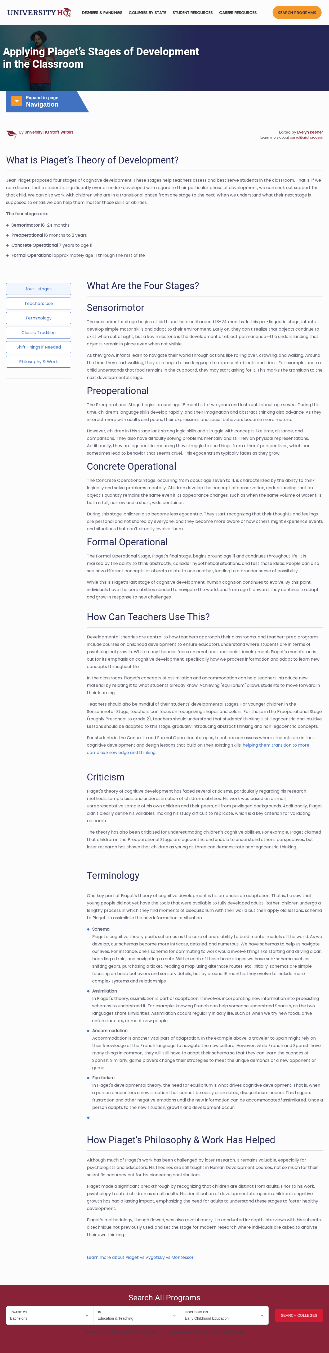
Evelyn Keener (310, 132)
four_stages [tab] (39, 289)
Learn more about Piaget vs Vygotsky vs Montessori (140, 1257)
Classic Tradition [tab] (38, 333)
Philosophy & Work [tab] (38, 362)
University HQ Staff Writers (49, 132)
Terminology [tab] (38, 318)
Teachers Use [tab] (38, 303)
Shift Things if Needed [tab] (38, 347)
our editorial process (306, 137)
